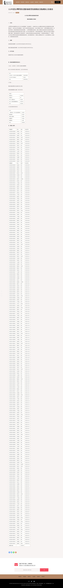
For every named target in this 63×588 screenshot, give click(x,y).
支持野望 (57, 2)
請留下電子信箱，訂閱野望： (34, 564)
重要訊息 (17, 12)
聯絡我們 (41, 2)
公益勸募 (32, 2)
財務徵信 (36, 2)
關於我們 (18, 2)
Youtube (1, 295)
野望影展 (22, 2)
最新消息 (27, 2)
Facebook (1, 291)
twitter (1, 293)
